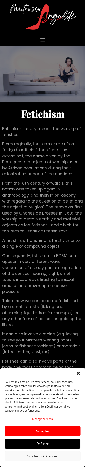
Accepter (42, 431)
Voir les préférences (42, 456)
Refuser (42, 444)
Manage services (42, 419)
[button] (78, 373)
